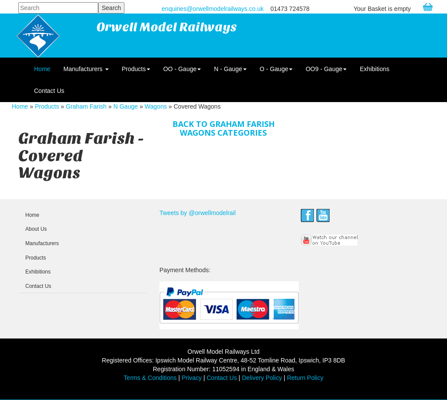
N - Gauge (230, 68)
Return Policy (305, 377)
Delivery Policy (262, 377)
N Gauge (125, 106)
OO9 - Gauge (326, 68)
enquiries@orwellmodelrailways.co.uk (213, 8)
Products (136, 68)
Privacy (192, 377)
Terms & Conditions (150, 377)
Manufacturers (85, 68)
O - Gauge (276, 68)
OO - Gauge (182, 68)
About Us (36, 229)
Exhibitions (374, 68)
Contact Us (49, 90)
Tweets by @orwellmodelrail (197, 212)
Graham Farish (86, 106)
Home (42, 68)
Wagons (155, 106)
